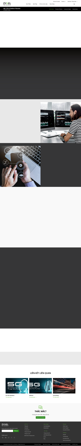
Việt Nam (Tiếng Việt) (72, 1)
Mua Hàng (52, 4)
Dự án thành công (66, 438)
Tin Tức (45, 431)
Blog (44, 438)
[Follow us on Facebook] (2, 438)
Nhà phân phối (46, 428)
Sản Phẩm (28, 4)
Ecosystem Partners (66, 430)
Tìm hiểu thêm (9, 397)
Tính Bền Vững (65, 436)
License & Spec (67, 9)
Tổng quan (26, 426)
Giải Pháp (35, 4)
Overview (51, 9)
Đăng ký (16, 431)
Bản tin (45, 436)
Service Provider (56, 1)
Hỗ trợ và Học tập (43, 4)
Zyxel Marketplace (47, 426)
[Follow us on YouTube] (5, 438)
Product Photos (58, 9)
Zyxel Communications (67, 440)
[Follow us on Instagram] (14, 438)
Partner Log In (65, 426)
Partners (63, 1)
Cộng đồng (26, 428)
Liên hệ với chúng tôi (40, 417)
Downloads (75, 9)
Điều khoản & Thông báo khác (29, 435)
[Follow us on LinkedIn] (8, 438)
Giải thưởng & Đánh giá (47, 434)
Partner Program (65, 428)
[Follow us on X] (11, 438)
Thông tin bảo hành (27, 432)
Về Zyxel (64, 434)
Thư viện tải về (26, 430)
